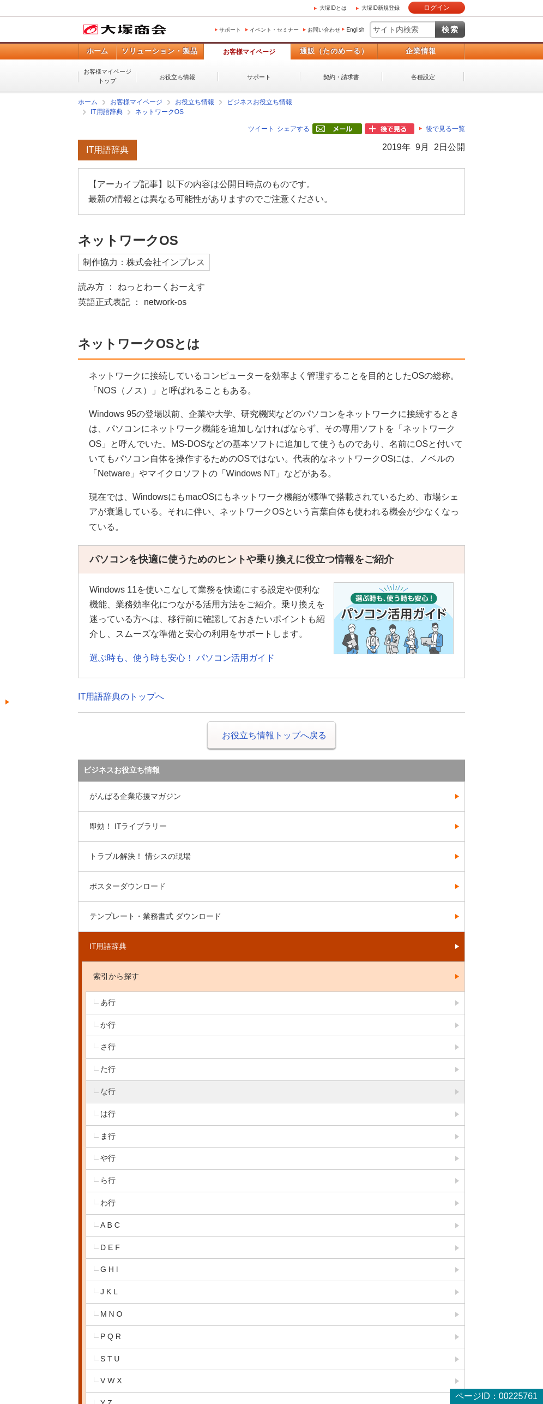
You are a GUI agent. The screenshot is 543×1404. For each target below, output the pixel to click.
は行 (108, 1113)
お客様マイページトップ (107, 76)
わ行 (108, 1202)
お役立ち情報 (177, 77)
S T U (109, 1358)
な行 (108, 1091)
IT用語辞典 (106, 112)
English (355, 30)
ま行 (108, 1136)
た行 (108, 1069)
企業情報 (421, 51)
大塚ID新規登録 (380, 8)
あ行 (108, 1002)
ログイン (437, 7)
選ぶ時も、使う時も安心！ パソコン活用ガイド (182, 657)
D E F (110, 1247)
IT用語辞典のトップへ (121, 696)
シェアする (293, 129)
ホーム (97, 51)
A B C (110, 1225)
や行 (108, 1158)
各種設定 (423, 77)
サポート (230, 30)
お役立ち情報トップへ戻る (274, 735)
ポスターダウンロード (127, 886)
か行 (108, 1024)
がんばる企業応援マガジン (135, 796)
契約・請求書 (341, 77)
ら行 (108, 1180)
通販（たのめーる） (334, 51)
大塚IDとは (333, 8)
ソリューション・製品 (160, 51)
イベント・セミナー (274, 30)
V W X (111, 1380)
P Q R (110, 1336)
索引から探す (116, 976)
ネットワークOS (159, 112)
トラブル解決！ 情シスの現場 (140, 856)
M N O (111, 1314)
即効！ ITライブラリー (128, 826)
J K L (109, 1291)
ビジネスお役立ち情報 (259, 102)
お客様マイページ (249, 52)
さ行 (108, 1046)
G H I (109, 1269)
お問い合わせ (323, 30)
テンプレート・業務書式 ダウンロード (155, 916)
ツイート (261, 129)
